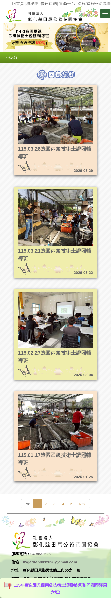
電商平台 (67, 3)
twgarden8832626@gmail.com (50, 562)
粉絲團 (32, 3)
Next (83, 504)
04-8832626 (40, 554)
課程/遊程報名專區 (94, 3)
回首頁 (18, 3)
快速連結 (49, 3)
